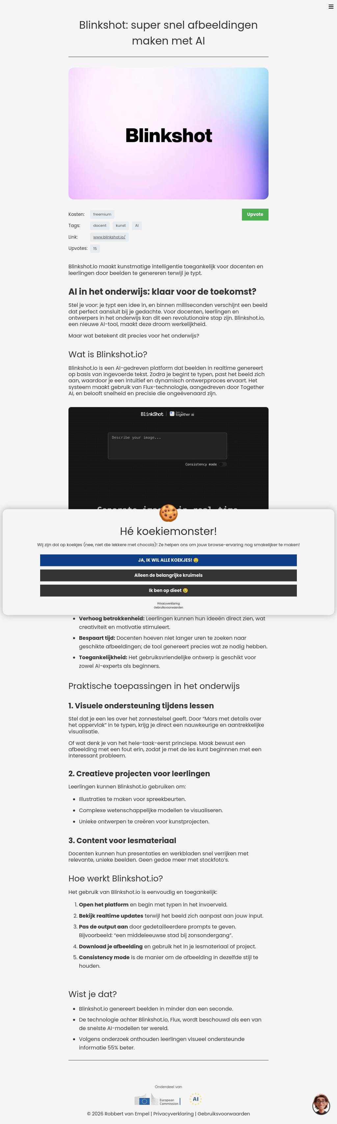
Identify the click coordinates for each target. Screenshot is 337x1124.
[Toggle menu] (331, 7)
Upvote (255, 214)
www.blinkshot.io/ (109, 237)
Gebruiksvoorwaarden (168, 607)
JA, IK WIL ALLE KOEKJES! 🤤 (168, 560)
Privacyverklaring (168, 603)
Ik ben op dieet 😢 (168, 590)
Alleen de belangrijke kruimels (168, 575)
